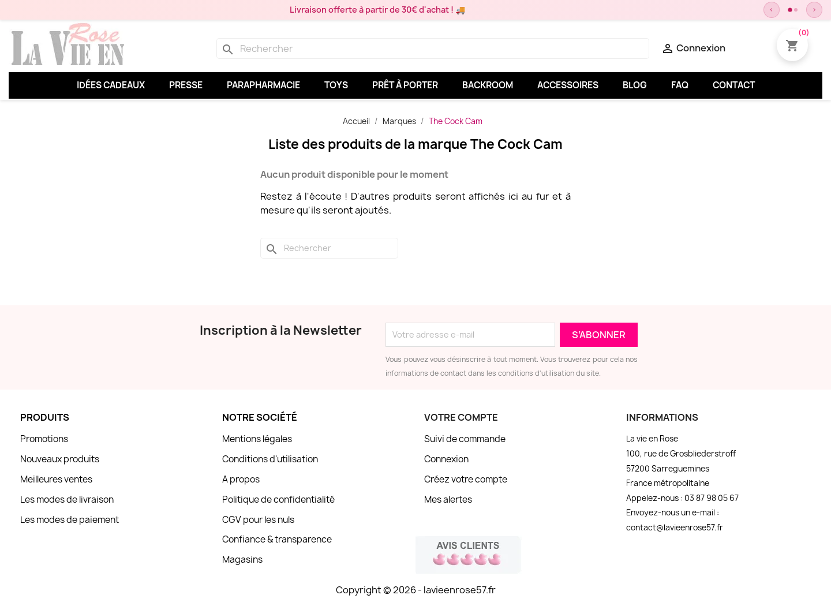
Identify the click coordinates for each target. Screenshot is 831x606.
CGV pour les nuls (258, 520)
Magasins (242, 559)
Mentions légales (257, 439)
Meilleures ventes (56, 479)
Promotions (44, 439)
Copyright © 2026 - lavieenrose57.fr (416, 589)
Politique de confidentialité (278, 499)
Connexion (446, 459)
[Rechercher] (432, 48)
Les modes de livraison (67, 499)
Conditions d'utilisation (270, 459)
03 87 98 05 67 (711, 498)
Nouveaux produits (59, 459)
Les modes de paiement (69, 520)
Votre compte (461, 417)
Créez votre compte (465, 479)
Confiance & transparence (277, 539)
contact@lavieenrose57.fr (674, 527)
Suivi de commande (465, 439)
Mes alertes (448, 499)
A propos (241, 479)
